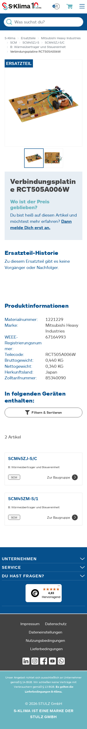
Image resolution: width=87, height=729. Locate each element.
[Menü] (59, 587)
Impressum (29, 623)
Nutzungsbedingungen (45, 640)
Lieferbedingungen (46, 648)
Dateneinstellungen (45, 632)
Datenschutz (56, 623)
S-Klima (10, 38)
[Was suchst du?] (43, 22)
